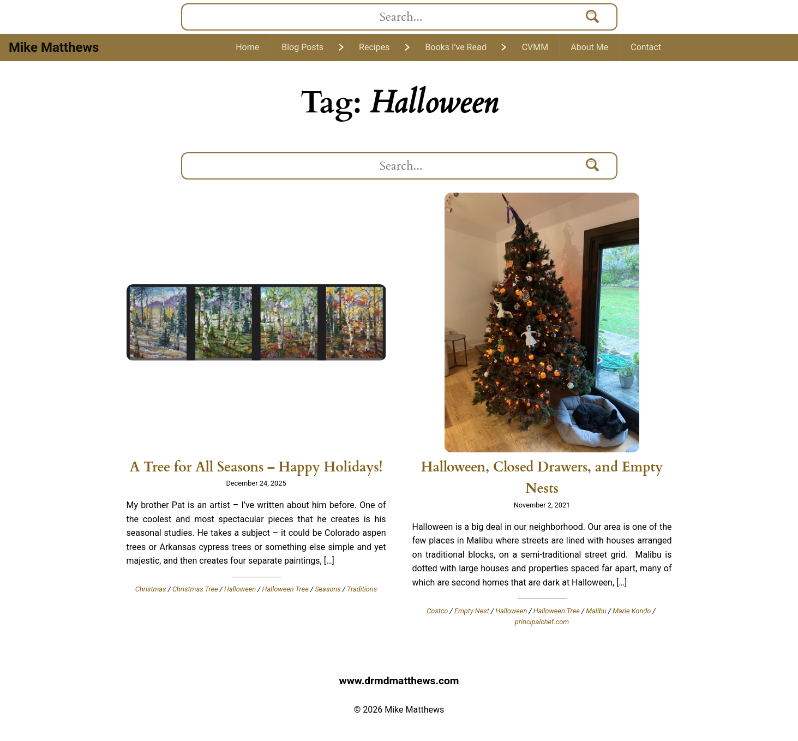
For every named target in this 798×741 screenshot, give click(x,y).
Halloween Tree (285, 589)
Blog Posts (302, 47)
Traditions (362, 589)
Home (247, 47)
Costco (437, 611)
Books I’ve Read (455, 47)
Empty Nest (471, 611)
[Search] (592, 17)
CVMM (535, 47)
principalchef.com (542, 622)
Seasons (327, 589)
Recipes (374, 47)
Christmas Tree (195, 589)
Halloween (240, 589)
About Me (589, 47)
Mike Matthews (54, 47)
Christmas (150, 589)
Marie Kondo (632, 611)
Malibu (596, 611)
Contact (646, 47)
